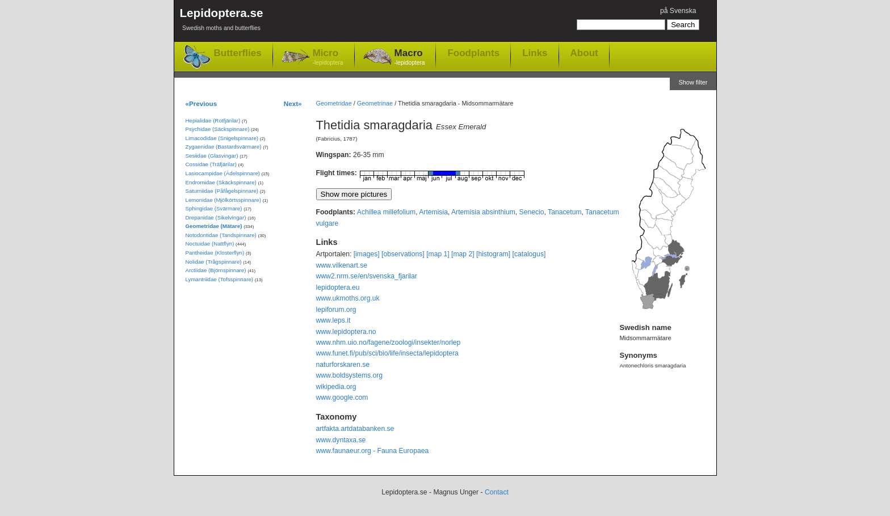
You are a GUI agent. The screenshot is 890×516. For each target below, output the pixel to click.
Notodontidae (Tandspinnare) (221, 235)
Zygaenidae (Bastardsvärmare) (224, 146)
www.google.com (342, 397)
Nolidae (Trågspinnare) (214, 262)
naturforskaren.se (343, 365)
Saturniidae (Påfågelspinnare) (222, 191)
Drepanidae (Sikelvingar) (216, 217)
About (584, 53)
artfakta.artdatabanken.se (355, 429)
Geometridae (334, 103)
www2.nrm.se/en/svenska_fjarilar (366, 276)
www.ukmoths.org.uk (348, 298)
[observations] (403, 254)
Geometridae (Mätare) (214, 226)
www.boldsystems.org (349, 375)
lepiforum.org (336, 310)
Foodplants (473, 53)
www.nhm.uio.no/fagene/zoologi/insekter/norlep (388, 342)
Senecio (531, 212)
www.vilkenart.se (342, 265)
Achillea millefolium (386, 212)
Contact (497, 492)
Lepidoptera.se (221, 21)
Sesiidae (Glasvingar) (212, 156)
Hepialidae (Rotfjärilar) (213, 120)
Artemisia (433, 212)
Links (534, 53)
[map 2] (463, 254)
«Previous (201, 103)
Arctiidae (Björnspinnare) (216, 270)
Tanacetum (564, 212)
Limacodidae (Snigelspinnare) (222, 138)
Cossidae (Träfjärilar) (211, 164)
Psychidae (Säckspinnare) (218, 129)
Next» (293, 103)
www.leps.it (333, 320)
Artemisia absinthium (483, 212)
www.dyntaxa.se (341, 440)
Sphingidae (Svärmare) (214, 208)
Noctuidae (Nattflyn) (210, 243)
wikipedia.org (336, 387)
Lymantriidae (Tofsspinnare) (220, 279)
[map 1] (438, 254)
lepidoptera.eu (338, 287)
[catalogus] (529, 254)
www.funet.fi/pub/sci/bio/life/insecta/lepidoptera (387, 353)
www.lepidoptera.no (346, 332)
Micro (328, 57)
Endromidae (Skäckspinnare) (221, 182)
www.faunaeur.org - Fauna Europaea (372, 451)
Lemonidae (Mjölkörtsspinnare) (223, 200)
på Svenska (678, 11)
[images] (367, 254)
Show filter (692, 82)
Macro (409, 57)
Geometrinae (375, 103)
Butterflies (238, 53)
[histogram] (493, 254)
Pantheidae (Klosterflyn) (215, 252)
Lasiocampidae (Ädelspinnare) (223, 173)
